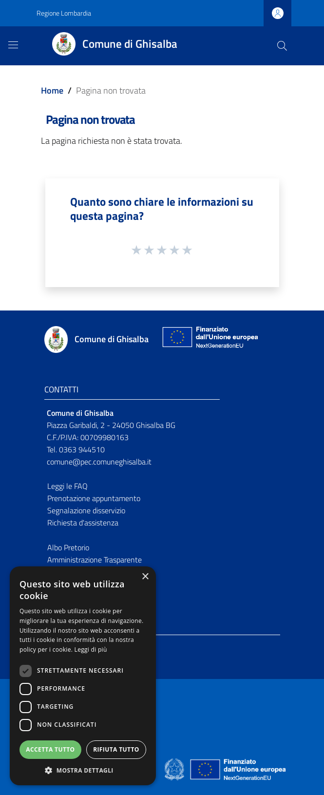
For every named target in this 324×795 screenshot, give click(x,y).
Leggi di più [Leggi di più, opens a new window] (91, 649)
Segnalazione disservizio (86, 510)
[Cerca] (282, 46)
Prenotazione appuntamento (93, 498)
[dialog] (83, 675)
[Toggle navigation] (13, 45)
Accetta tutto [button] (50, 749)
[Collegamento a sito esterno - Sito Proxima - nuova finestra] (162, 768)
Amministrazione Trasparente (94, 559)
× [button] (145, 577)
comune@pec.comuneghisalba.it (99, 461)
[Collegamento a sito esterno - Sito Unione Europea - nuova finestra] (209, 339)
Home (52, 90)
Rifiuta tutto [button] (116, 749)
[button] (82, 770)
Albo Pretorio (68, 547)
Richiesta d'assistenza (82, 522)
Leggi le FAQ (67, 486)
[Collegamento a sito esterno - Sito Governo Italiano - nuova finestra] (175, 769)
